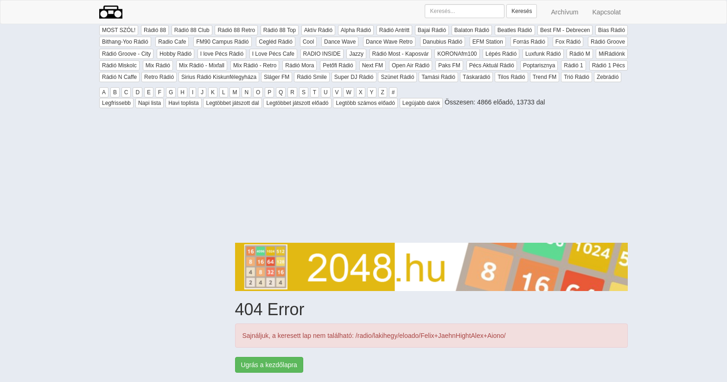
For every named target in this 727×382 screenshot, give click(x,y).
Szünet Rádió (397, 77)
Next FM (372, 65)
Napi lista (149, 103)
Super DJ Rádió (354, 77)
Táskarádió (476, 77)
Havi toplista (183, 103)
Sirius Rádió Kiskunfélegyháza (218, 77)
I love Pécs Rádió (221, 54)
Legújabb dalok (421, 103)
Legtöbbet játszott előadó (297, 103)
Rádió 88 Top (279, 30)
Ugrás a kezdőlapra (269, 365)
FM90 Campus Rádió (222, 42)
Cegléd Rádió (276, 42)
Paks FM (449, 65)
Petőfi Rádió (338, 65)
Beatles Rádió (514, 30)
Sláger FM (276, 77)
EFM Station (487, 42)
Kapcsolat (607, 12)
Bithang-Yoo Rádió (125, 42)
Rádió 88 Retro (236, 30)
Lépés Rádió (501, 54)
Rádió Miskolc (119, 65)
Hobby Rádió (175, 54)
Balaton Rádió (471, 30)
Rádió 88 (155, 30)
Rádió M (579, 54)
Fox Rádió (568, 42)
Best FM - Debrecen (565, 30)
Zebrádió (608, 77)
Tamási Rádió (438, 77)
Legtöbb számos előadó (365, 103)
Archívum (564, 12)
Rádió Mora (299, 65)
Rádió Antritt (394, 30)
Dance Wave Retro (389, 42)
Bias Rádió (611, 30)
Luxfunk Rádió (543, 54)
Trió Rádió (576, 77)
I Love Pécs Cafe (273, 54)
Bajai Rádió (432, 30)
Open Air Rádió (410, 65)
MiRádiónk (612, 54)
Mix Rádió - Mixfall (201, 65)
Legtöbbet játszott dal (232, 103)
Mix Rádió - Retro (254, 65)
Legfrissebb (116, 103)
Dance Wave (340, 42)
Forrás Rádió (529, 42)
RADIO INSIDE (322, 54)
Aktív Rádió (318, 30)
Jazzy (356, 54)
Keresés (521, 11)
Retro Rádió (159, 77)
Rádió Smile (312, 77)
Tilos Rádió (511, 77)
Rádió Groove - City (126, 54)
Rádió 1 (573, 65)
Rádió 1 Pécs (608, 65)
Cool (308, 42)
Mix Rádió (158, 65)
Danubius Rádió (442, 42)
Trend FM (545, 77)
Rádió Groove (608, 42)
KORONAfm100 (457, 54)
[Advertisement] (431, 178)
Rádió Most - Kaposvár (400, 54)
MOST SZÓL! (118, 30)
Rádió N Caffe (119, 77)
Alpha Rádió (356, 30)
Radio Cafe (172, 42)
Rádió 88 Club (192, 30)
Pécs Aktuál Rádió (491, 65)
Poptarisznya (539, 65)
